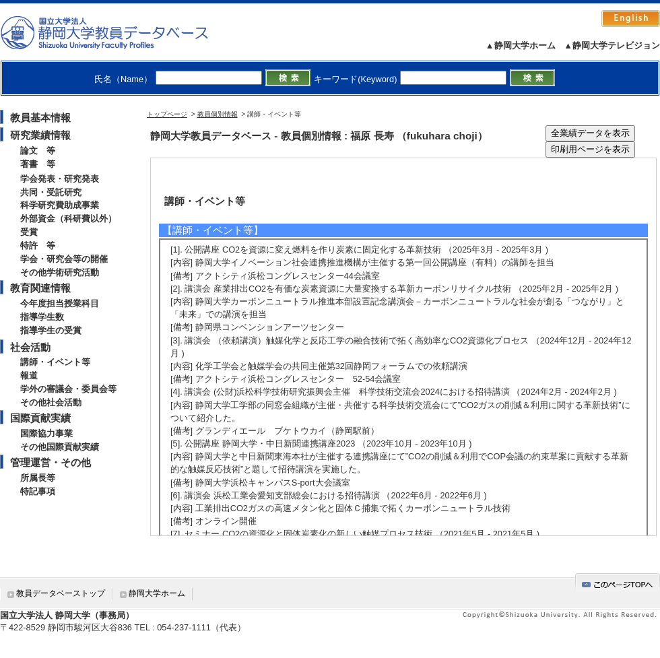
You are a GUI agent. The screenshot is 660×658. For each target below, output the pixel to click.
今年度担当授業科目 (59, 303)
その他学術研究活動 (59, 272)
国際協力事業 (46, 433)
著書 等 (37, 164)
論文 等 (37, 150)
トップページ (167, 114)
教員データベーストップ (60, 593)
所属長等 (37, 478)
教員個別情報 (217, 114)
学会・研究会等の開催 (64, 259)
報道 (29, 375)
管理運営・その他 (50, 462)
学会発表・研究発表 (59, 179)
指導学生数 (42, 317)
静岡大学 (118, 32)
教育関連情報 (40, 288)
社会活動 (30, 347)
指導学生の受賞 (50, 330)
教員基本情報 (40, 117)
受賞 (29, 232)
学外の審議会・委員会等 (68, 389)
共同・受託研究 (50, 192)
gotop (617, 582)
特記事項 (37, 491)
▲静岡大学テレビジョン (612, 45)
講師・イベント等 (55, 362)
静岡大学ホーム (157, 593)
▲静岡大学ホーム (521, 45)
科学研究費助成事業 (59, 205)
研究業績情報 (40, 135)
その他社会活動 (50, 402)
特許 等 (37, 245)
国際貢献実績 (40, 418)
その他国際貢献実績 (59, 447)
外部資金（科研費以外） (68, 218)
